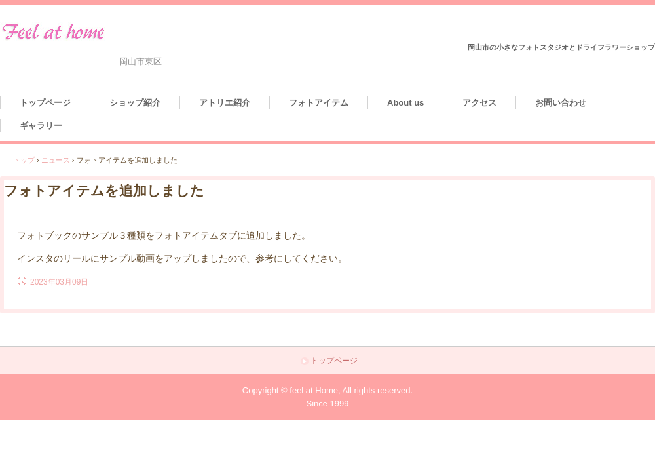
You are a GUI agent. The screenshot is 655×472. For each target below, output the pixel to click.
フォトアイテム (318, 103)
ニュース (55, 160)
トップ (24, 160)
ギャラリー (41, 125)
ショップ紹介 (134, 103)
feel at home (81, 31)
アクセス (479, 103)
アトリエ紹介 (224, 103)
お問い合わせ (560, 103)
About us (405, 103)
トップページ (45, 103)
